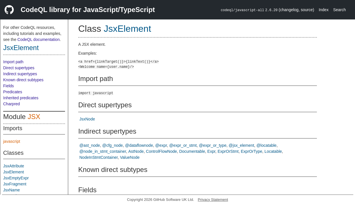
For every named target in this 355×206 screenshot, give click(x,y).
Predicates (12, 92)
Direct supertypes (18, 68)
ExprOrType (251, 151)
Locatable (273, 151)
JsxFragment (14, 184)
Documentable (192, 151)
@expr (161, 145)
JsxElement (21, 48)
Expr (211, 151)
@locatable (266, 145)
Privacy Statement (213, 199)
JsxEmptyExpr (16, 178)
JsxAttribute (13, 166)
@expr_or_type (212, 145)
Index (323, 9)
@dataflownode (139, 145)
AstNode (136, 151)
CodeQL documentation (38, 39)
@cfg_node (112, 145)
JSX (34, 116)
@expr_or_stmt (183, 145)
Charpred (11, 104)
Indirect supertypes (20, 74)
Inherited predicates (20, 98)
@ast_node (89, 145)
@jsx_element (241, 145)
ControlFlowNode (161, 151)
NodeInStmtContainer (98, 157)
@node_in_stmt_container (102, 151)
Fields (8, 86)
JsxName (11, 190)
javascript (11, 141)
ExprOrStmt (228, 151)
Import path (13, 62)
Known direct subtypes (23, 80)
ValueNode (130, 157)
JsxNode (87, 119)
